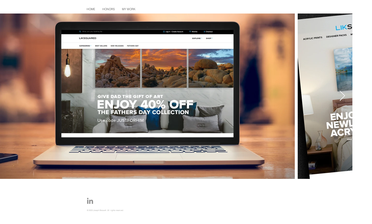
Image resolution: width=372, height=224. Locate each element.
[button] (128, 9)
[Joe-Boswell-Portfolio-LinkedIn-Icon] (90, 200)
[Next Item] (342, 96)
